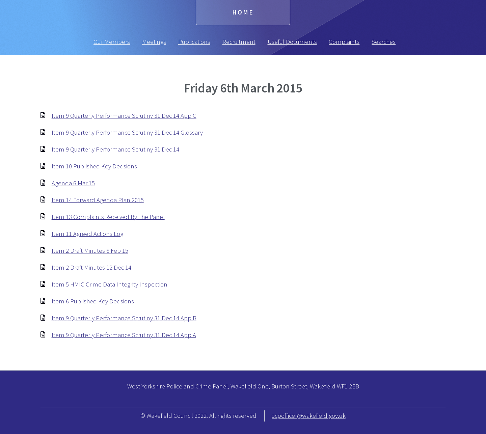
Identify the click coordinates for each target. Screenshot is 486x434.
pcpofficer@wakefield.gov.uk (308, 415)
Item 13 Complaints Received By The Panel (108, 217)
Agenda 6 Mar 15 (73, 183)
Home (243, 12)
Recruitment (238, 42)
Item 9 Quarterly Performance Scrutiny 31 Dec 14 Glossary (127, 132)
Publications (194, 42)
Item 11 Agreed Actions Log (87, 234)
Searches (384, 42)
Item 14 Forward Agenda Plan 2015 (98, 200)
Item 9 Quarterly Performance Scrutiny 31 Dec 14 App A (124, 335)
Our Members (111, 42)
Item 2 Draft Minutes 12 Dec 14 (91, 267)
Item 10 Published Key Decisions (94, 166)
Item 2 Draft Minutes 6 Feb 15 (90, 250)
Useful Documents (292, 42)
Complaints (344, 42)
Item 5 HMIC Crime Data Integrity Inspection (109, 284)
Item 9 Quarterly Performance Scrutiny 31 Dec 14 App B (124, 318)
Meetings (154, 42)
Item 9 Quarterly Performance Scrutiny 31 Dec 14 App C (124, 115)
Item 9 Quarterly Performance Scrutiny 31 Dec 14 (115, 149)
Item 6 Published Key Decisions (93, 301)
